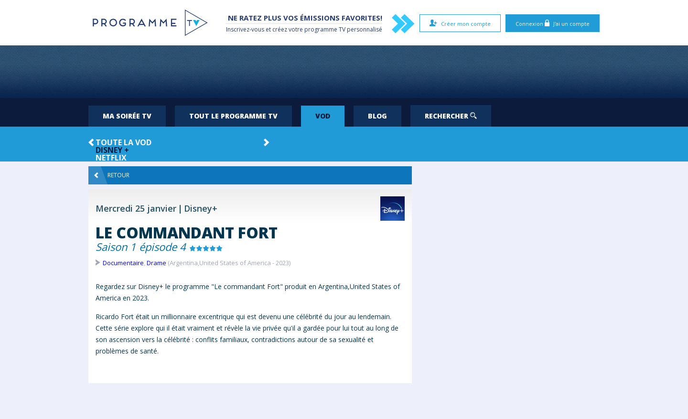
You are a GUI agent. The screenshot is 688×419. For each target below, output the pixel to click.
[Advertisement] (344, 71)
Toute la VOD (123, 142)
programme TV (324, 29)
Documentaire (123, 262)
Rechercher (451, 115)
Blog (377, 115)
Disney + (112, 150)
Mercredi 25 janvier (136, 208)
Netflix (111, 157)
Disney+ (200, 208)
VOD (322, 115)
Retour (111, 175)
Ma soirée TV (127, 115)
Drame (156, 262)
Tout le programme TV (233, 115)
